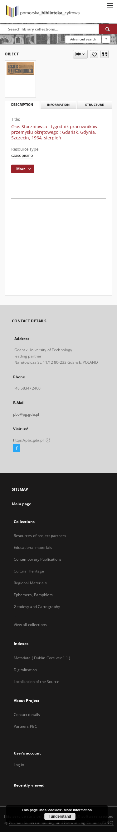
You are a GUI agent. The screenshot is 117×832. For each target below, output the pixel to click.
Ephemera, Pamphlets (33, 594)
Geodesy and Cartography (37, 606)
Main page (22, 504)
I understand (60, 816)
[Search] (108, 29)
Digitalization (25, 669)
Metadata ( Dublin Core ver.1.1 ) (42, 658)
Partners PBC (25, 726)
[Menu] (109, 5)
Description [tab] (22, 105)
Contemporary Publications (38, 559)
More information (78, 810)
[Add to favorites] (94, 54)
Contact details (27, 714)
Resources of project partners (40, 535)
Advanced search (83, 39)
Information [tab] (58, 105)
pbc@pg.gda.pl (26, 414)
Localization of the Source (36, 681)
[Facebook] (16, 448)
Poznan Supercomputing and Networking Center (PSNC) (61, 822)
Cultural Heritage (29, 571)
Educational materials (33, 547)
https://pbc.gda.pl (32, 440)
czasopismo (22, 155)
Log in (19, 764)
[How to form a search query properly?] (106, 39)
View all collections (30, 624)
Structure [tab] (94, 105)
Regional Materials (30, 583)
